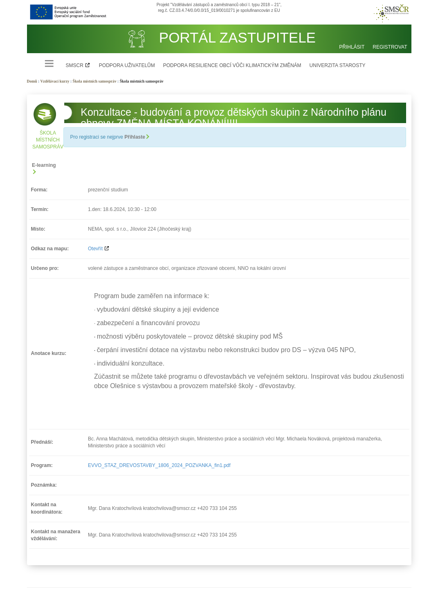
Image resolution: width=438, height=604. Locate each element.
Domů (32, 81)
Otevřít (95, 248)
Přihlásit (351, 47)
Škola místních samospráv (95, 81)
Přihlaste (136, 137)
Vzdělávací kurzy (54, 81)
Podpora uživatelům (127, 65)
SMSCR (74, 65)
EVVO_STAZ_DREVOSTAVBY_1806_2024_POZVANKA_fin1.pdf (159, 465)
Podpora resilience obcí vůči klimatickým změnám (232, 65)
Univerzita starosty (338, 65)
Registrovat (390, 47)
